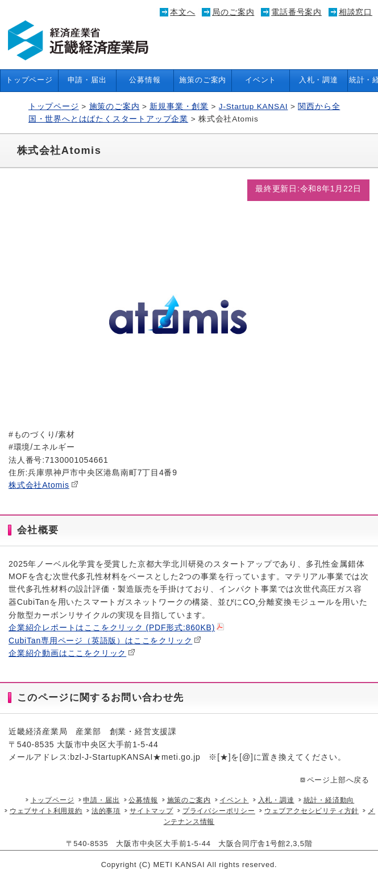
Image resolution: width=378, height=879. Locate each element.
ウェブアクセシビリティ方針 (311, 811)
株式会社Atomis (43, 484)
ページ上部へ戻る (333, 780)
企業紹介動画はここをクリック (72, 653)
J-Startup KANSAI (253, 106)
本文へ (182, 11)
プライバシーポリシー (218, 811)
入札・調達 (318, 80)
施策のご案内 (202, 80)
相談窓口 (355, 11)
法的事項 (106, 811)
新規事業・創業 (179, 106)
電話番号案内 (296, 11)
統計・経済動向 (329, 800)
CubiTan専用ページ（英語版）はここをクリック (105, 640)
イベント (260, 80)
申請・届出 (87, 80)
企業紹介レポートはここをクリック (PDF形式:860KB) (116, 627)
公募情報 (144, 80)
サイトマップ (151, 811)
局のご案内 (233, 11)
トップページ (29, 80)
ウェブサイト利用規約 (46, 811)
